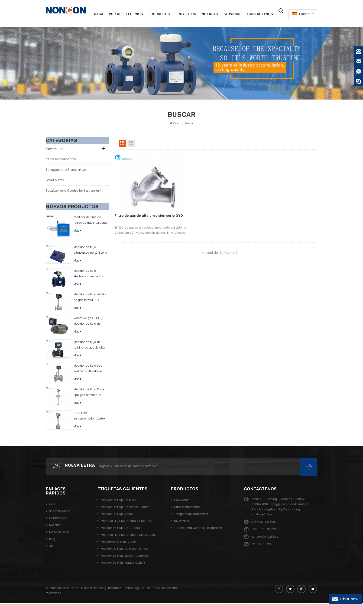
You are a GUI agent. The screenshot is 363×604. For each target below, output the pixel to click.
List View (131, 143)
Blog (52, 541)
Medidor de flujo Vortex (117, 516)
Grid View (122, 143)
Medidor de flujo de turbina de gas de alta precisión (89, 346)
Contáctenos (258, 14)
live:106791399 (261, 546)
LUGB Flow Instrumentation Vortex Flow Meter (89, 417)
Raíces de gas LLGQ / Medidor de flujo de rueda (88, 322)
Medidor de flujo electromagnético (125, 557)
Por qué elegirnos (124, 14)
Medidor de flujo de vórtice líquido (125, 509)
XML (52, 548)
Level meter (55, 181)
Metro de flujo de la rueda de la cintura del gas (129, 536)
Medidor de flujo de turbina (120, 529)
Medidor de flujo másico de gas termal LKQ (90, 298)
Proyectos (184, 14)
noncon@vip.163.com (266, 538)
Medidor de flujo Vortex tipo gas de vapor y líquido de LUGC (90, 393)
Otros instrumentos (61, 160)
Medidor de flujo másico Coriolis (123, 564)
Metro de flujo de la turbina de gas (126, 522)
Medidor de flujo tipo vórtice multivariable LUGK (88, 369)
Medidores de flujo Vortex (118, 543)
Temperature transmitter (66, 170)
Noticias (208, 14)
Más (77, 231)
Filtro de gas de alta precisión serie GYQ (145, 210)
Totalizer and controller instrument (73, 191)
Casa (97, 14)
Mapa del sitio (59, 534)
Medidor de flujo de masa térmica (125, 550)
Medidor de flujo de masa (118, 502)
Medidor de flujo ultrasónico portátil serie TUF (90, 251)
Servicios (231, 14)
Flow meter (54, 149)
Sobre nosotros (59, 513)
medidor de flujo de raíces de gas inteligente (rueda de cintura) (90, 221)
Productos (157, 14)
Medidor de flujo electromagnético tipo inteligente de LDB (89, 274)
